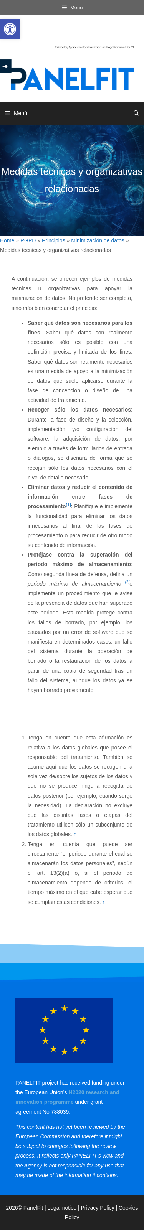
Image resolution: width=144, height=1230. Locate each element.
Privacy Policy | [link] (100, 1208)
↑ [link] (75, 834)
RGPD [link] (28, 240)
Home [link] (7, 240)
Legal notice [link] (62, 1208)
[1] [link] (68, 504)
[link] (10, 29)
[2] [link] (127, 582)
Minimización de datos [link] (97, 240)
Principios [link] (53, 240)
